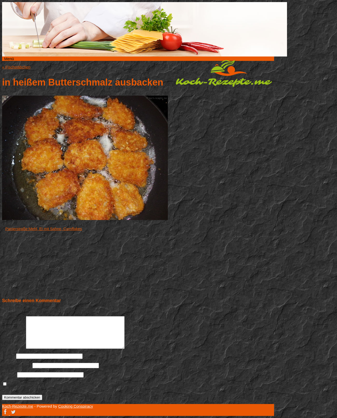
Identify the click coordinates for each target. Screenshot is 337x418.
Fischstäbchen (16, 67)
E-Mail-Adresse (16, 365)
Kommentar (13, 347)
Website (9, 374)
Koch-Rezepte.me (224, 73)
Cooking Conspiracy (75, 406)
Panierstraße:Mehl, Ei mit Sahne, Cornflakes (43, 228)
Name (8, 356)
